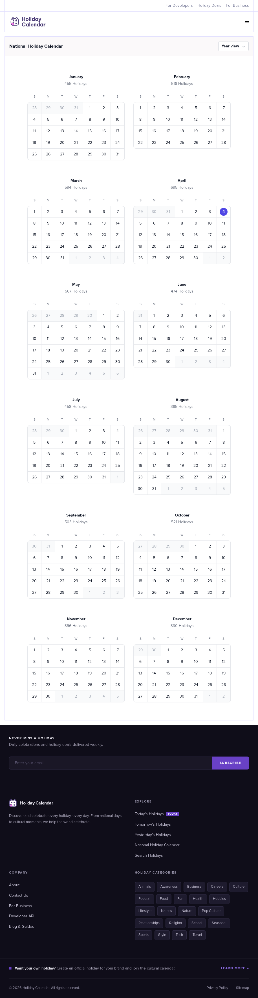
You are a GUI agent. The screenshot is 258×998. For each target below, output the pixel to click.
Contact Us (18, 896)
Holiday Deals (209, 6)
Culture (238, 887)
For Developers (179, 6)
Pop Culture (211, 911)
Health (198, 899)
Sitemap (242, 988)
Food (164, 899)
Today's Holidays (157, 814)
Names (166, 911)
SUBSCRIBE (230, 763)
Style (162, 935)
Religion (175, 923)
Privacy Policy (217, 988)
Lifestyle (144, 911)
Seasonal (219, 923)
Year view (234, 46)
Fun (180, 899)
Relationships (149, 923)
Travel (197, 935)
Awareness (169, 887)
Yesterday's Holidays (153, 835)
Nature (187, 911)
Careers (217, 887)
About (14, 885)
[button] (247, 22)
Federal (144, 899)
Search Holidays (149, 856)
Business (194, 887)
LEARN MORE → (235, 968)
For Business (237, 6)
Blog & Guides (21, 927)
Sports (143, 935)
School (196, 923)
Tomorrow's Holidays (153, 824)
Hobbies (219, 899)
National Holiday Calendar (157, 845)
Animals (144, 887)
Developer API (21, 916)
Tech (179, 935)
